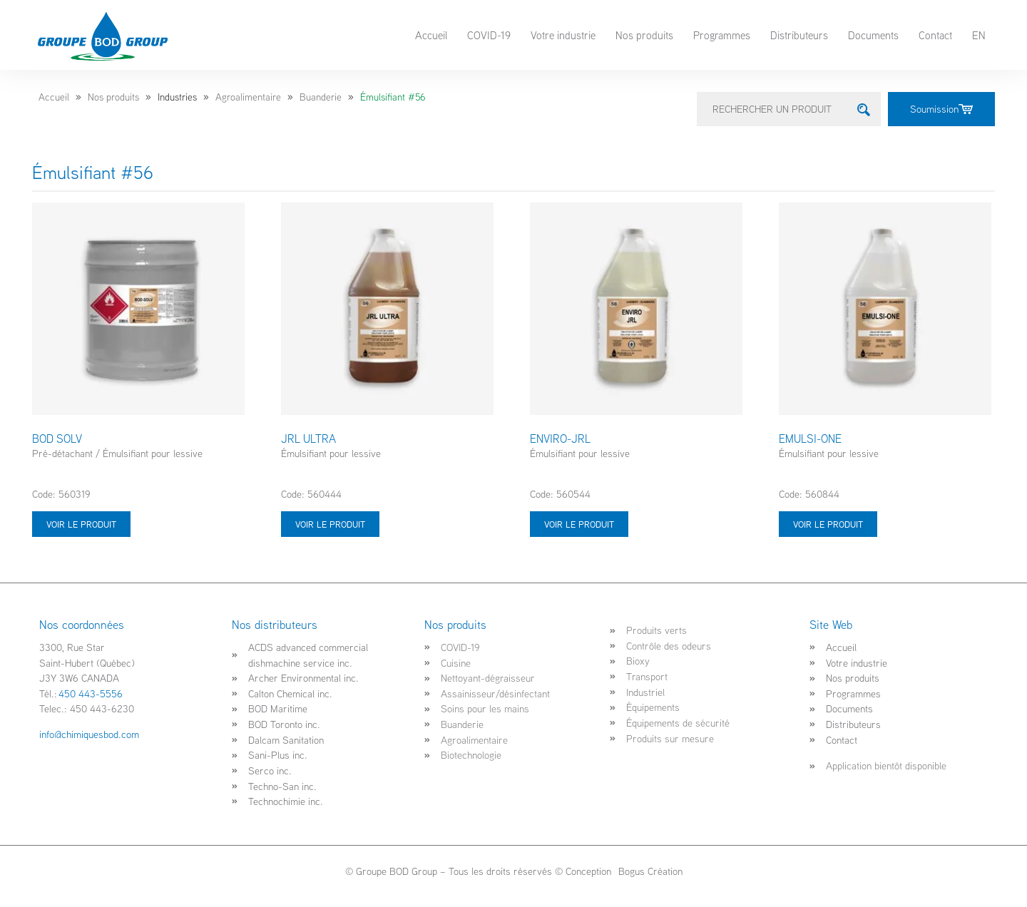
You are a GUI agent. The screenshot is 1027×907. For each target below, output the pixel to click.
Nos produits (644, 35)
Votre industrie (563, 35)
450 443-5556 (90, 693)
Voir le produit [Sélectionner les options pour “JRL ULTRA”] (330, 524)
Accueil (431, 35)
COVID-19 (489, 35)
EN (979, 35)
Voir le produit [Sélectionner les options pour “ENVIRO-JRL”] (579, 524)
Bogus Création (649, 871)
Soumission (941, 109)
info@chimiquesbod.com (89, 734)
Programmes (721, 35)
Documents (873, 35)
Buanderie (321, 97)
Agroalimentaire (248, 97)
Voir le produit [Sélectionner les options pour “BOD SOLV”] (81, 524)
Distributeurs (799, 35)
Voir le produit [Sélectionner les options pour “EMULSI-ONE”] (828, 524)
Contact (935, 35)
